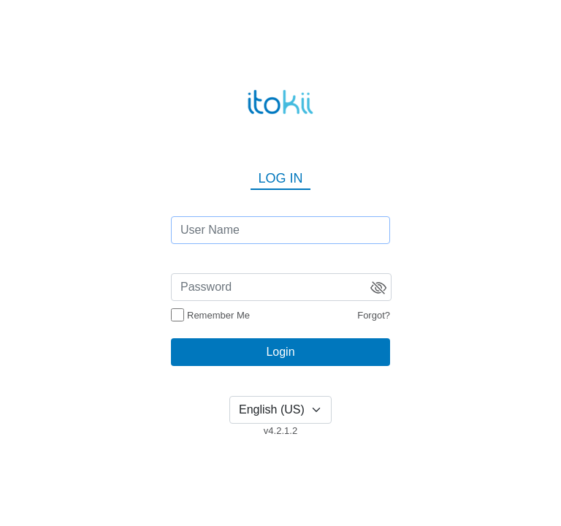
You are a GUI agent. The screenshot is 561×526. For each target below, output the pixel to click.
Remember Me (218, 315)
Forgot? (373, 315)
